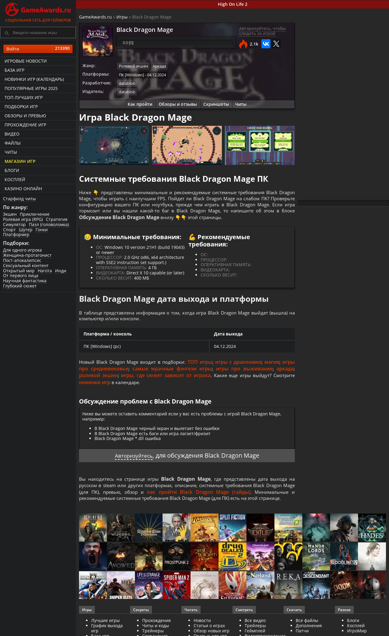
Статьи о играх (209, 630)
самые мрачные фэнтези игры (172, 372)
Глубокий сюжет (20, 286)
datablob (127, 82)
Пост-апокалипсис (22, 260)
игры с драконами (239, 365)
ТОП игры (202, 365)
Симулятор (14, 224)
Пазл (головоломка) (49, 224)
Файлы (13, 143)
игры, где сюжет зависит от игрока (164, 379)
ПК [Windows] (131, 74)
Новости (202, 625)
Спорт (9, 229)
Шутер (26, 229)
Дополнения (309, 630)
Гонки (42, 229)
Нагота (45, 270)
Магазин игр (20, 161)
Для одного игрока (22, 250)
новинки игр (94, 385)
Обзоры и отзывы (178, 103)
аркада (285, 372)
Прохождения (156, 625)
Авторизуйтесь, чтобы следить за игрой (262, 31)
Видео (12, 134)
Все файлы (307, 625)
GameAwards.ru (95, 17)
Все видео (255, 625)
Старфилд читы (19, 198)
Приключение (35, 214)
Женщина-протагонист (27, 255)
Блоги (12, 170)
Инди (60, 270)
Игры (122, 17)
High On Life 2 (232, 4)
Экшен (10, 214)
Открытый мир (19, 270)
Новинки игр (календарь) (34, 79)
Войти (38, 49)
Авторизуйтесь (134, 459)
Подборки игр (21, 106)
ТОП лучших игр (24, 97)
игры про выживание (244, 372)
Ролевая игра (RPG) (23, 219)
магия (272, 365)
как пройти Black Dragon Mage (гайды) (205, 496)
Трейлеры (255, 630)
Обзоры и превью (25, 116)
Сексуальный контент (26, 265)
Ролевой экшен (133, 66)
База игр (14, 70)
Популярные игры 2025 (31, 88)
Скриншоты (216, 103)
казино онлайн (23, 188)
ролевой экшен (98, 379)
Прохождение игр (25, 125)
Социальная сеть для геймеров (38, 11)
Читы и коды (155, 630)
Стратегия (56, 219)
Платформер (16, 234)
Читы (11, 152)
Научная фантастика (24, 281)
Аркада (159, 66)
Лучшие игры (105, 625)
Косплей (15, 179)
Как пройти (140, 103)
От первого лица (20, 275)
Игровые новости (26, 61)
